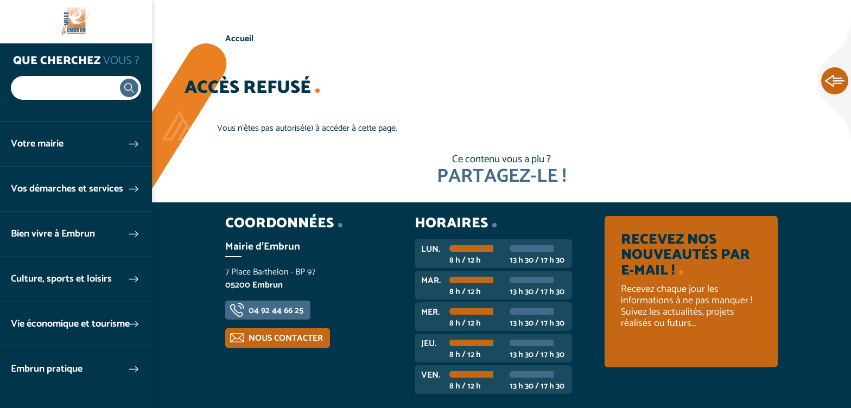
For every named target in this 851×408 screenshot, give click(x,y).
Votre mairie (37, 144)
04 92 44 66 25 (276, 310)
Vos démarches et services (67, 189)
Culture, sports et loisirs (61, 279)
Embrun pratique (46, 369)
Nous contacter (286, 338)
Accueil (239, 38)
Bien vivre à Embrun (53, 234)
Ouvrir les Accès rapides (834, 81)
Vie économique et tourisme (70, 324)
